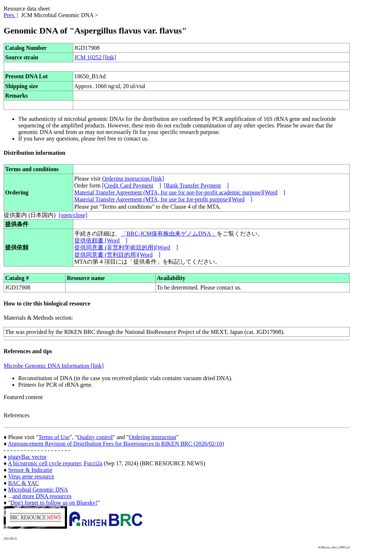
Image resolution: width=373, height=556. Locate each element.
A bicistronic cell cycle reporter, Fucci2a (55, 463)
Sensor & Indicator (30, 470)
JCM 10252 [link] (95, 57)
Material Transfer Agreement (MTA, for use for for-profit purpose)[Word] (163, 199)
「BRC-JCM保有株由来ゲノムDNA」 (169, 233)
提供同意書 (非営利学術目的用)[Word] (126, 247)
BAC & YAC (23, 483)
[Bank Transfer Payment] (196, 185)
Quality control (95, 437)
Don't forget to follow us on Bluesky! (54, 503)
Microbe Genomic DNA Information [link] (54, 366)
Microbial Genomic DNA (38, 489)
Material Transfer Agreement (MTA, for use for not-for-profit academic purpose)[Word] (179, 192)
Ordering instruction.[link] (133, 179)
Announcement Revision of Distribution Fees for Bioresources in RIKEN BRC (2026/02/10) (116, 444)
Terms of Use (54, 437)
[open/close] (73, 215)
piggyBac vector (27, 457)
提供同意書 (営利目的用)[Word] (117, 255)
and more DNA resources (41, 496)
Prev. (9, 15)
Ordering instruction (152, 437)
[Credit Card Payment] (131, 185)
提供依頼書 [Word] (100, 240)
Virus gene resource (31, 476)
